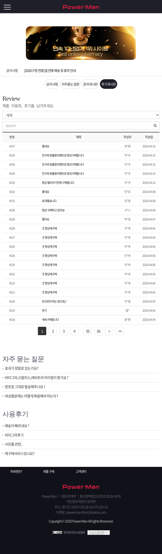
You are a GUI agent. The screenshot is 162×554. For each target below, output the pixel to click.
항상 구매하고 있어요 (53, 210)
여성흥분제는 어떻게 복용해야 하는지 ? (31, 396)
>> (120, 331)
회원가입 (147, 6)
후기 (44, 310)
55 (87, 331)
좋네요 (45, 146)
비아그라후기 (14, 435)
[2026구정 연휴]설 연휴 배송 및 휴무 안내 (50, 70)
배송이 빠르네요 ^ (17, 425)
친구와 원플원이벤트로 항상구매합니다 (63, 155)
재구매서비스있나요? (19, 453)
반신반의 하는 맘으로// (54, 301)
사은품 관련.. (13, 444)
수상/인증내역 (96, 532)
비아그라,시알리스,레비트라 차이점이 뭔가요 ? (36, 377)
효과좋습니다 (49, 201)
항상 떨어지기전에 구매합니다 (58, 183)
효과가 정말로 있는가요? (21, 368)
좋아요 (45, 219)
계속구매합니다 (50, 319)
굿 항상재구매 (49, 228)
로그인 (157, 6)
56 (98, 331)
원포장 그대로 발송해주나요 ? (25, 386)
